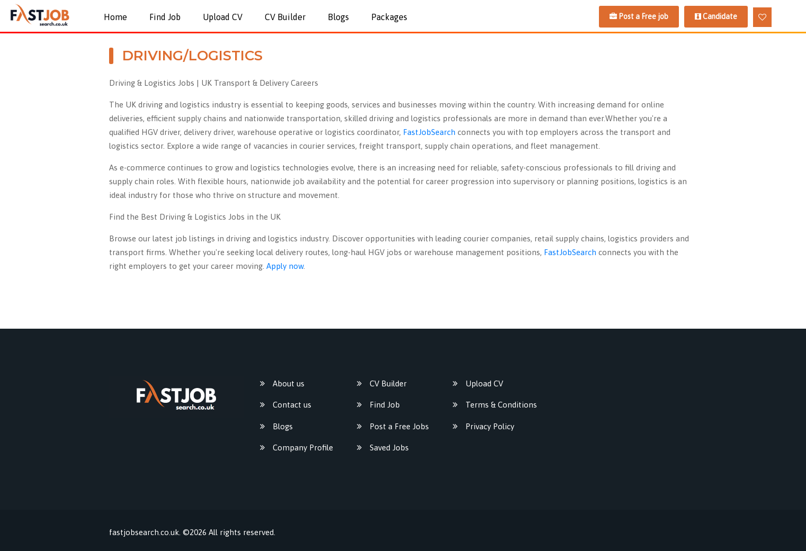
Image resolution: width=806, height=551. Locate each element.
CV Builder (285, 17)
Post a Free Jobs (399, 426)
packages (389, 17)
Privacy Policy (489, 426)
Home (115, 17)
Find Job (165, 17)
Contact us (292, 404)
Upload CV (223, 17)
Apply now (284, 265)
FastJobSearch (429, 132)
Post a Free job (639, 16)
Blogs (338, 17)
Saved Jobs (389, 447)
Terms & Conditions (501, 404)
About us (289, 383)
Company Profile (303, 447)
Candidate (716, 16)
